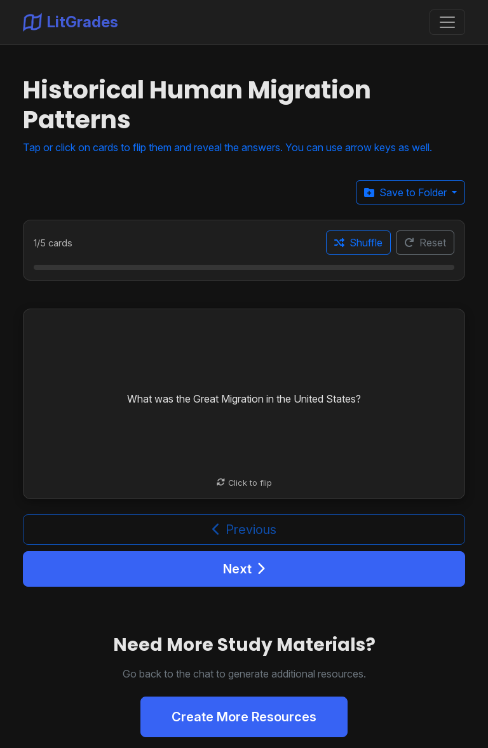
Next (244, 569)
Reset (425, 242)
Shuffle (358, 242)
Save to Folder (406, 192)
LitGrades (70, 22)
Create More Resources (244, 717)
